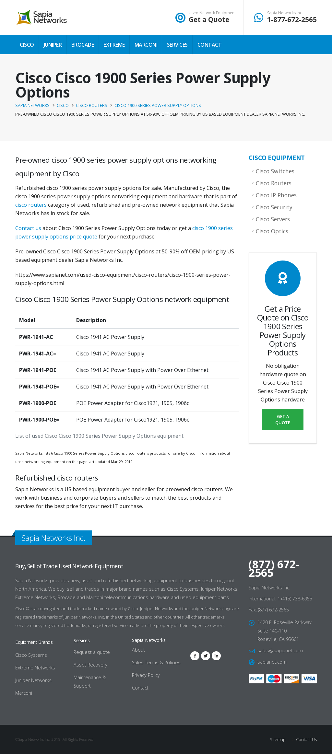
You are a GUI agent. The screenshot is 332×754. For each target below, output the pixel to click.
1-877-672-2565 (292, 19)
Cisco (27, 44)
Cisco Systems (31, 655)
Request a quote (92, 652)
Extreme (114, 44)
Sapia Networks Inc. (285, 13)
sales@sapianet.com (280, 650)
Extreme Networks (35, 668)
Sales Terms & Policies (156, 662)
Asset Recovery (90, 665)
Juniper (53, 44)
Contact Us (306, 739)
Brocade (82, 44)
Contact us (28, 228)
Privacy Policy (146, 675)
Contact (209, 44)
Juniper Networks (156, 608)
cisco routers (31, 204)
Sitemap (278, 739)
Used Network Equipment (212, 13)
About (138, 650)
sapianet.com (272, 662)
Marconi (146, 44)
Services (177, 44)
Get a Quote (209, 19)
